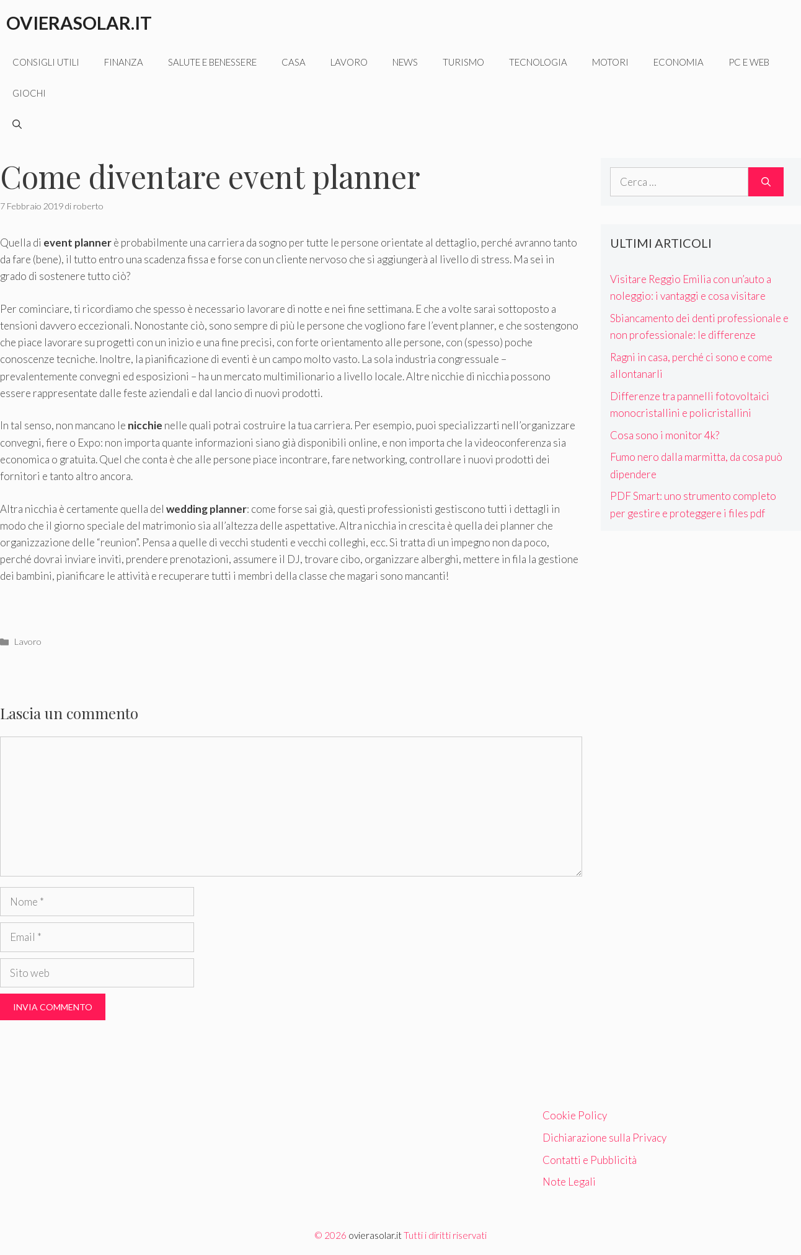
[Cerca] (766, 182)
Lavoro (349, 62)
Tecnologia (538, 62)
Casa (293, 62)
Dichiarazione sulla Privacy (604, 1137)
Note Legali (569, 1181)
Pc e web (748, 62)
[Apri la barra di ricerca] (17, 123)
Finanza (123, 62)
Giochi (29, 92)
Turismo (463, 62)
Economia (678, 62)
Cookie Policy (574, 1115)
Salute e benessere (212, 62)
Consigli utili (45, 62)
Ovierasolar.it (79, 22)
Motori (610, 62)
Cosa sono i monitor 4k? (664, 435)
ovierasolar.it (375, 1235)
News (405, 62)
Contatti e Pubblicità (589, 1159)
